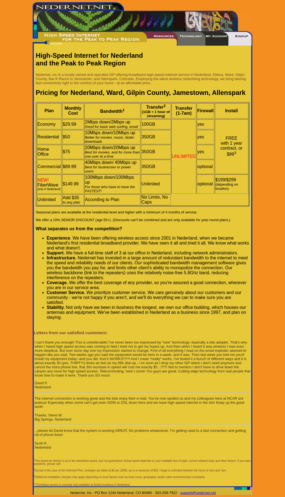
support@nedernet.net (198, 493)
